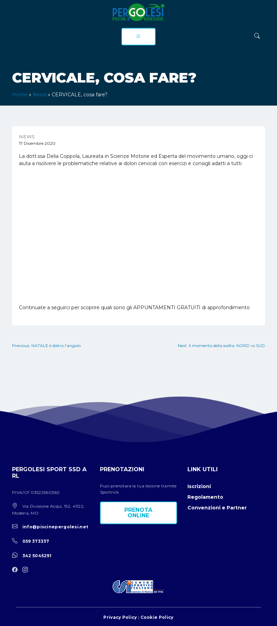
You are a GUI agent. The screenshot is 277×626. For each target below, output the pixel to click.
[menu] (138, 36)
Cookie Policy (157, 617)
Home (20, 94)
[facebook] (16, 570)
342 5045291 (36, 555)
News (40, 94)
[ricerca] (257, 36)
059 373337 (35, 541)
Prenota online (138, 513)
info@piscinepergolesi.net (55, 526)
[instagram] (26, 570)
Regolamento (205, 497)
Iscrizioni (199, 486)
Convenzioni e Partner (217, 508)
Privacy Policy (120, 617)
